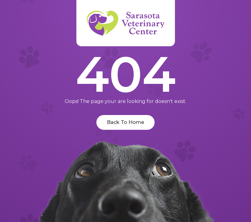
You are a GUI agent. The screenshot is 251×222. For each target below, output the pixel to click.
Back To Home (125, 122)
